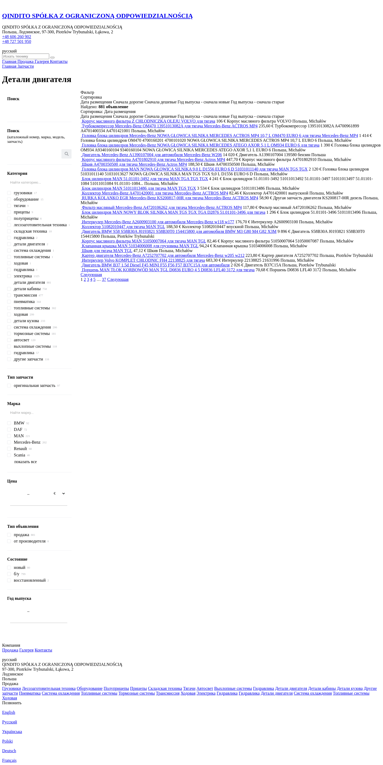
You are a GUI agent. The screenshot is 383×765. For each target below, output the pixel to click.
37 (104, 279)
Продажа (10, 650)
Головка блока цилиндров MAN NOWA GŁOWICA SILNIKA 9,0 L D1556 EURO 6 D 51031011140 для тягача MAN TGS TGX (195, 169)
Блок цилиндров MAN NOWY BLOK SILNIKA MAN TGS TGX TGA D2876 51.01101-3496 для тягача (173, 212)
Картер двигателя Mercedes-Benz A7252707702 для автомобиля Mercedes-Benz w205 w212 (163, 255)
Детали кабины (322, 688)
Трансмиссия (168, 693)
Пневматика (30, 693)
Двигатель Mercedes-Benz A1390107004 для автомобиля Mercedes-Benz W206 (152, 154)
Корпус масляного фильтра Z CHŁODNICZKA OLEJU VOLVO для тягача (148, 121)
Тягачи (189, 688)
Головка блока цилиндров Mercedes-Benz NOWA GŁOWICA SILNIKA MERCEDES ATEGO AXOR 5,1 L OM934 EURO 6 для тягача (200, 145)
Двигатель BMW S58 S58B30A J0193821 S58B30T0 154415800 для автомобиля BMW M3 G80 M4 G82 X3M (179, 231)
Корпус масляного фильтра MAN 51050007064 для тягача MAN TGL (144, 241)
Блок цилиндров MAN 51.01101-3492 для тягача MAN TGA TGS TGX (145, 178)
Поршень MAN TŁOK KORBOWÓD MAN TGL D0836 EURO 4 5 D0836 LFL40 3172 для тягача (168, 270)
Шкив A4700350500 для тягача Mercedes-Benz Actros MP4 (134, 164)
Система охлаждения (61, 693)
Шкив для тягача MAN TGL (107, 250)
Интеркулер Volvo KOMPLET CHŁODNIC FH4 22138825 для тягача (143, 260)
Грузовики (11, 688)
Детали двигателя (291, 688)
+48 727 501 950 (16, 41)
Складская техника (165, 688)
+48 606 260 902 (16, 36)
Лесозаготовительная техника (49, 688)
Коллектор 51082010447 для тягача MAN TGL (123, 226)
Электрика (206, 693)
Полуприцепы (116, 688)
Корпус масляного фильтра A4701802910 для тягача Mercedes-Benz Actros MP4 (153, 159)
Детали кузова (350, 688)
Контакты (43, 650)
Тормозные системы (136, 693)
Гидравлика (263, 688)
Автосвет (205, 688)
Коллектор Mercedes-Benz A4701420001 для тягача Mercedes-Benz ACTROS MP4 (155, 193)
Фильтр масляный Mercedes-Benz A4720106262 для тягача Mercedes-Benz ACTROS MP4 (162, 207)
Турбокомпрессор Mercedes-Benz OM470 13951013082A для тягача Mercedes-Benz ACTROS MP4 (170, 126)
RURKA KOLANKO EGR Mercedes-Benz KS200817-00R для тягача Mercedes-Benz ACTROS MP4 (170, 198)
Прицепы (138, 688)
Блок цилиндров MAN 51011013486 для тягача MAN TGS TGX (139, 188)
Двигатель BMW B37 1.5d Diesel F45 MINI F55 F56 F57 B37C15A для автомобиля (156, 265)
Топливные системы (99, 693)
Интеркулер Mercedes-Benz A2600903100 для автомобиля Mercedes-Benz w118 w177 (158, 222)
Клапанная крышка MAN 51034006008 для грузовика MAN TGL (140, 246)
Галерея (26, 650)
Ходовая (188, 693)
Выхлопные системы (233, 688)
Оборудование (89, 688)
